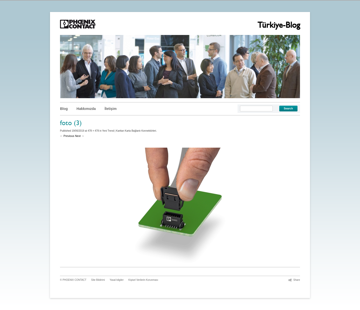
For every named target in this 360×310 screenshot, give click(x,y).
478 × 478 (93, 130)
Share (296, 280)
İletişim (110, 109)
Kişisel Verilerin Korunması (143, 280)
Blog (64, 109)
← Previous (67, 135)
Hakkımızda (86, 109)
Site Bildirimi (98, 280)
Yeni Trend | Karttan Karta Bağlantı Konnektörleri (129, 130)
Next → (79, 135)
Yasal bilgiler (117, 280)
